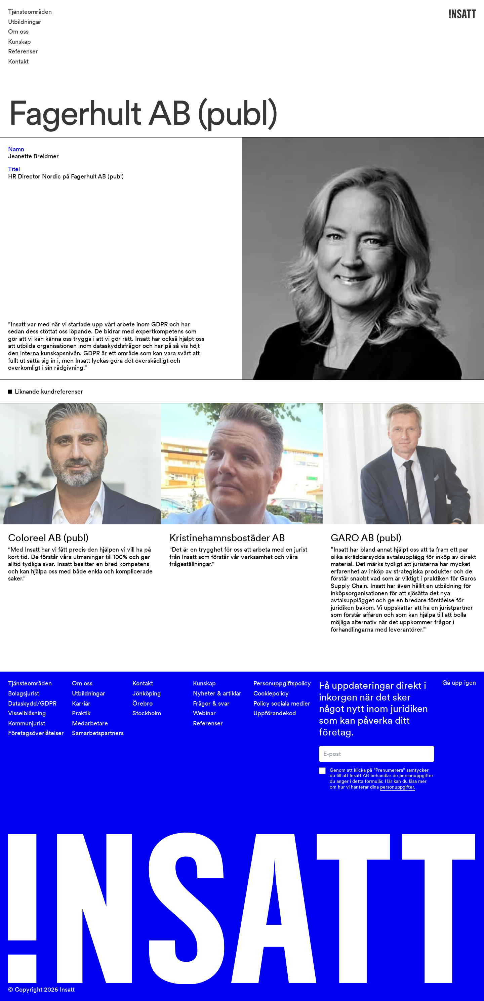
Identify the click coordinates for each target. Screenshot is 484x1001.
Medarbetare (90, 723)
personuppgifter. (397, 787)
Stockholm (146, 713)
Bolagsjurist (23, 693)
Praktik (81, 713)
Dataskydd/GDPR (32, 703)
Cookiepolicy (271, 693)
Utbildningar (24, 21)
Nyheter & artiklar (217, 693)
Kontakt (18, 61)
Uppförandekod (274, 713)
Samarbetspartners (98, 732)
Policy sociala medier (281, 703)
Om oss (18, 31)
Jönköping (146, 693)
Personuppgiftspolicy (282, 683)
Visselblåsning (27, 713)
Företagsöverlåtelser (36, 732)
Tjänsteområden (30, 11)
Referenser (23, 51)
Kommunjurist (26, 723)
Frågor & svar (211, 703)
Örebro (142, 703)
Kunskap (19, 41)
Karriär (81, 703)
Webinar (204, 713)
